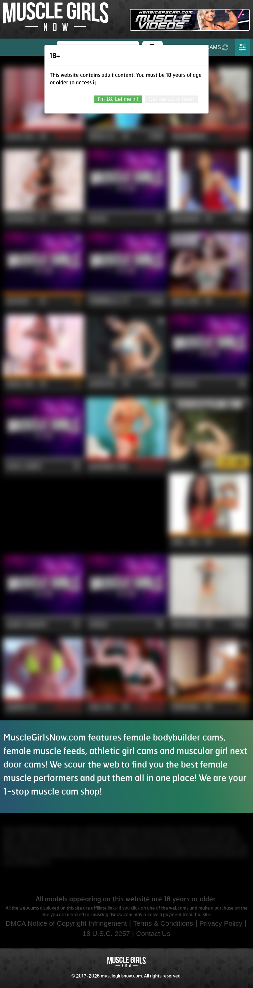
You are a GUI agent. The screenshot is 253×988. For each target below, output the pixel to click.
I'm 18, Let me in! (118, 99)
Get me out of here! (171, 99)
